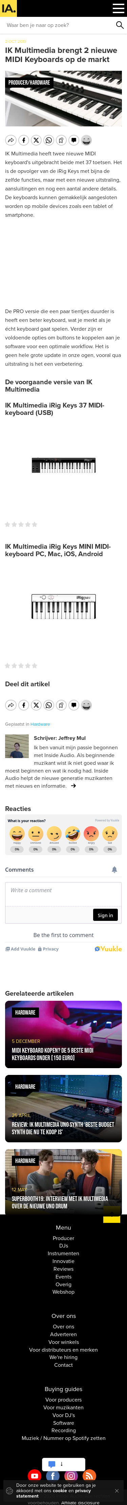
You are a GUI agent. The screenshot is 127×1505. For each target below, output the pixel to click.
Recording (63, 1426)
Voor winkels (63, 1337)
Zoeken (120, 25)
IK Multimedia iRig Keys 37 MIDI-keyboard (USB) (54, 409)
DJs (63, 1241)
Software (63, 1418)
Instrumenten (63, 1249)
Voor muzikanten (63, 1402)
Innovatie (63, 1257)
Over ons (63, 1322)
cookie (60, 1491)
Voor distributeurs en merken (63, 1345)
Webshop (63, 1287)
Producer (63, 1233)
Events (63, 1272)
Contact (63, 1360)
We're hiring (63, 1353)
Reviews (63, 1264)
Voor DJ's (63, 1410)
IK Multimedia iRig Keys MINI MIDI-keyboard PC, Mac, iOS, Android (58, 550)
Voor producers (63, 1395)
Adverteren (63, 1330)
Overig (63, 1279)
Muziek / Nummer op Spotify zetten (64, 1434)
